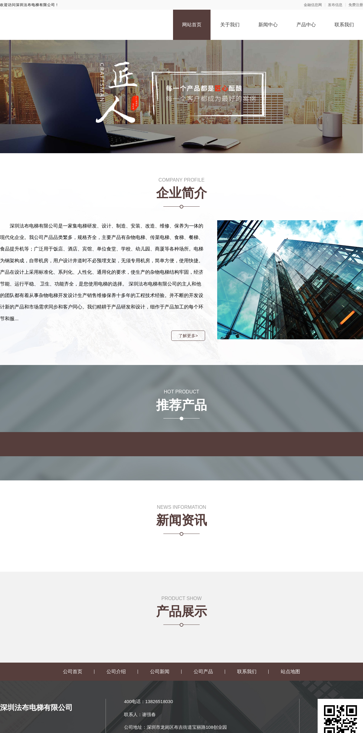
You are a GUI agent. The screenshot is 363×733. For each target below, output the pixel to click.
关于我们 (230, 24)
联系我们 (344, 24)
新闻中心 (268, 24)
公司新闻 (159, 671)
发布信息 (335, 5)
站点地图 (290, 671)
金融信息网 (313, 5)
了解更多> (188, 335)
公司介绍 (116, 671)
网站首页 (191, 24)
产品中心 (306, 24)
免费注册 (355, 5)
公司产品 (203, 671)
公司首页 (72, 671)
